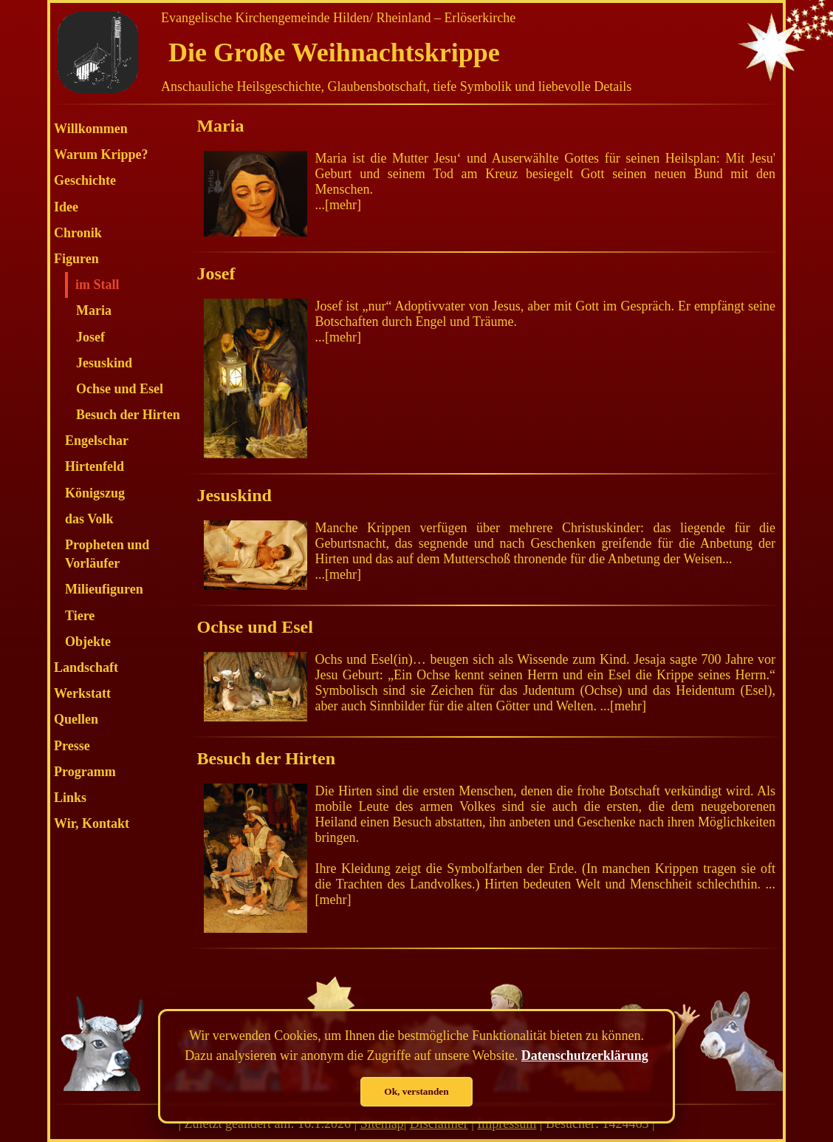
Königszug (95, 493)
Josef (90, 337)
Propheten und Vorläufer (107, 554)
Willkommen (91, 128)
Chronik (78, 232)
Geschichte (85, 180)
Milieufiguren (104, 589)
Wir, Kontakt (91, 823)
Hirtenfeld (94, 466)
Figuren (76, 258)
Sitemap (382, 1123)
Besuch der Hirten (128, 414)
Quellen (76, 719)
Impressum (506, 1123)
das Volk (89, 518)
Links (70, 797)
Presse (72, 745)
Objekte (88, 641)
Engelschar (96, 440)
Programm (85, 771)
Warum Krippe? (101, 154)
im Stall (97, 284)
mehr (343, 204)
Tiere (80, 615)
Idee (66, 207)
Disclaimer (439, 1123)
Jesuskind (104, 363)
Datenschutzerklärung (584, 1055)
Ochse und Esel (119, 388)
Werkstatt (82, 693)
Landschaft (86, 667)
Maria (94, 310)
